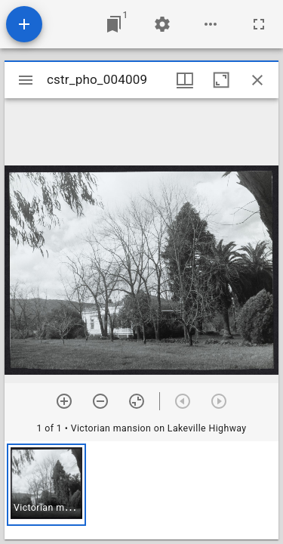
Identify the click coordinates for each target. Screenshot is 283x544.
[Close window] (257, 80)
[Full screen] (259, 24)
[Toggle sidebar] (26, 80)
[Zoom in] (64, 401)
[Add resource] (24, 24)
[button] (46, 484)
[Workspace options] (210, 24)
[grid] (141, 490)
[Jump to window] (114, 24)
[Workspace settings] (162, 24)
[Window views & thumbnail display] (185, 80)
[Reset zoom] (136, 401)
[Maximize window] (221, 80)
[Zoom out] (100, 401)
